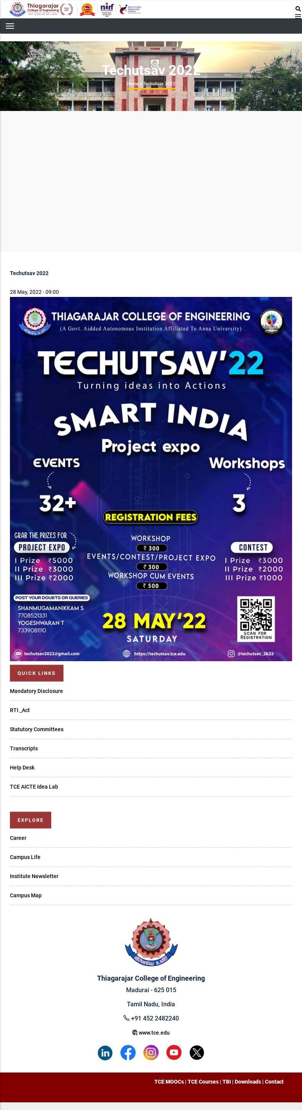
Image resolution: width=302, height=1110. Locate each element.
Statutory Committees (36, 729)
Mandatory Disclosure (36, 691)
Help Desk (22, 767)
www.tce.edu (151, 1033)
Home (133, 83)
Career (18, 838)
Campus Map (26, 895)
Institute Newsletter (34, 876)
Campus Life (25, 857)
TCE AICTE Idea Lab (34, 787)
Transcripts (24, 748)
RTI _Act (20, 710)
